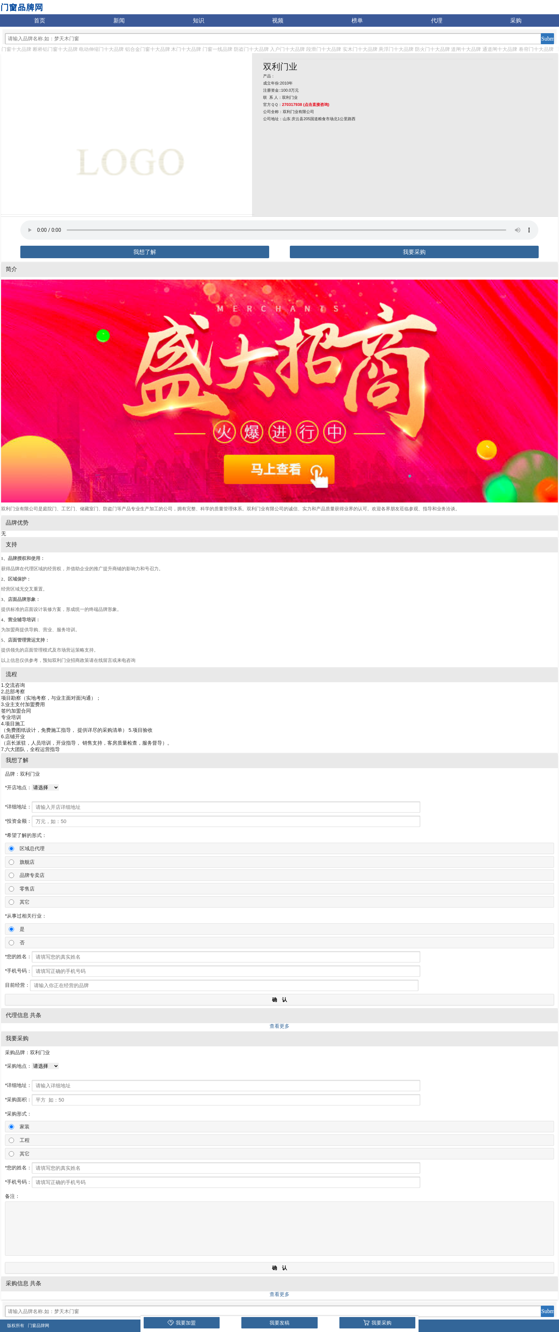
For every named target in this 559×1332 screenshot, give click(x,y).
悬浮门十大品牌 (396, 49)
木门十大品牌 (186, 49)
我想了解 (144, 252)
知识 (198, 20)
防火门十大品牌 (432, 49)
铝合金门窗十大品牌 (147, 49)
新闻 (119, 20)
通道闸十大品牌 (499, 49)
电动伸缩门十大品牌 (101, 49)
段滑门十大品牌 (323, 49)
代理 (436, 20)
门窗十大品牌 (16, 49)
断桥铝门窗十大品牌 (55, 49)
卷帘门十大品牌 (536, 49)
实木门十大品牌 (360, 49)
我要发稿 (279, 1323)
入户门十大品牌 (287, 49)
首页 (39, 20)
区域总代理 (32, 848)
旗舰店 (27, 862)
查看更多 (279, 1026)
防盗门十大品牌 (251, 49)
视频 (277, 20)
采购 (516, 20)
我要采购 (414, 252)
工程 (25, 1140)
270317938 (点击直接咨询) (305, 104)
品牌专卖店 (32, 875)
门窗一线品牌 (217, 49)
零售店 (27, 889)
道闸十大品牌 (466, 49)
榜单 (357, 20)
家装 (25, 1126)
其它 (25, 902)
